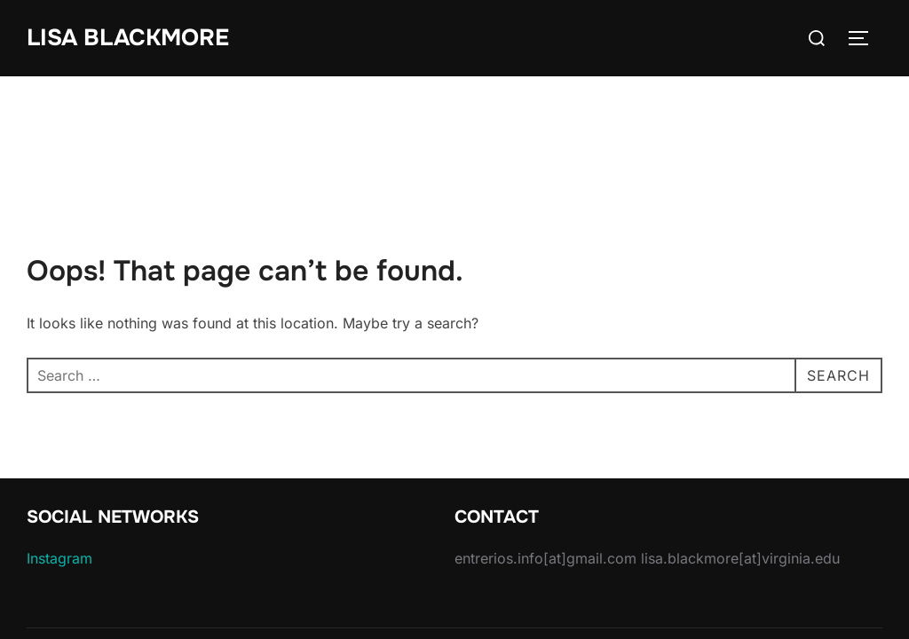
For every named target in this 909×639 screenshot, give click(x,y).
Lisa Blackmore (128, 37)
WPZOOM (852, 584)
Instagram (59, 482)
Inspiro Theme (759, 584)
